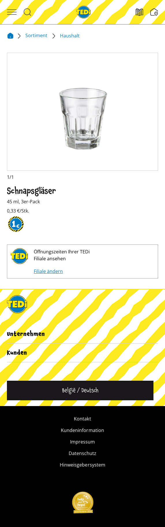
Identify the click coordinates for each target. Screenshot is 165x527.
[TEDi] (83, 11)
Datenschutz (82, 453)
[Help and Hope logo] (82, 504)
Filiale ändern (48, 271)
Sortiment (36, 35)
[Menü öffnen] (12, 12)
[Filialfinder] (143, 12)
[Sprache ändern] (80, 390)
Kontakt (82, 419)
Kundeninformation (82, 430)
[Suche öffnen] (27, 12)
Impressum (82, 442)
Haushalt (70, 36)
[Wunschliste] (154, 12)
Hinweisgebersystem (82, 465)
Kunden (17, 353)
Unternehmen (26, 334)
